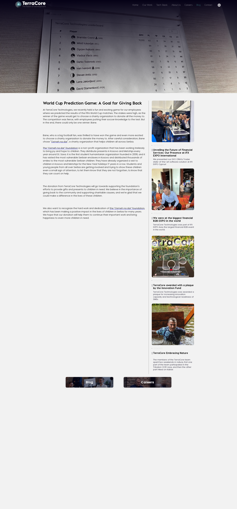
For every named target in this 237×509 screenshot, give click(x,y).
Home (135, 4)
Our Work (147, 4)
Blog (198, 4)
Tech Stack (161, 4)
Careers (188, 4)
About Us (176, 4)
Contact (208, 4)
